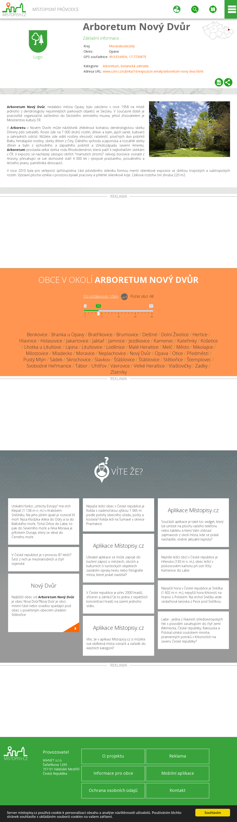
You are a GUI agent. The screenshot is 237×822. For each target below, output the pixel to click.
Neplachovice (112, 353)
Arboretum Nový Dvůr (136, 26)
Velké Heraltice (149, 366)
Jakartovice (77, 341)
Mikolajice (203, 347)
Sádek (56, 359)
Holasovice (51, 341)
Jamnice (116, 341)
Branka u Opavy (67, 334)
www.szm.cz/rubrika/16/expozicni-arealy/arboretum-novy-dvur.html (153, 71)
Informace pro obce (113, 773)
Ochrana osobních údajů (113, 790)
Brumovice (127, 334)
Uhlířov (98, 366)
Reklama (177, 756)
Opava (161, 353)
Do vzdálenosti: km (100, 296)
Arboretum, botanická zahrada (125, 66)
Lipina (71, 347)
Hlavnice (28, 341)
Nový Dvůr (140, 353)
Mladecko (62, 353)
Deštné (149, 334)
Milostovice (37, 353)
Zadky (201, 366)
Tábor (81, 366)
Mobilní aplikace (177, 773)
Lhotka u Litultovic (43, 347)
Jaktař (98, 341)
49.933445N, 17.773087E (127, 56)
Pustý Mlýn (34, 359)
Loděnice (115, 347)
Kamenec (163, 341)
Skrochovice (78, 359)
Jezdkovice (139, 341)
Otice (177, 353)
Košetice (209, 341)
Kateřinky (187, 341)
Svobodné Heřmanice (49, 366)
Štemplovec (199, 359)
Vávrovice (120, 366)
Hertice (200, 334)
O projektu (113, 756)
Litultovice (92, 347)
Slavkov (102, 359)
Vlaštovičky (180, 366)
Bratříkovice (100, 334)
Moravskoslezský (122, 46)
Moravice (85, 353)
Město (182, 347)
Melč (167, 347)
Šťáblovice (124, 359)
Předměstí (198, 353)
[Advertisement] (118, 233)
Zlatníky (118, 372)
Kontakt (178, 790)
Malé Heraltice (144, 347)
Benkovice (37, 334)
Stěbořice (173, 359)
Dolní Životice (175, 334)
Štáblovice (149, 359)
